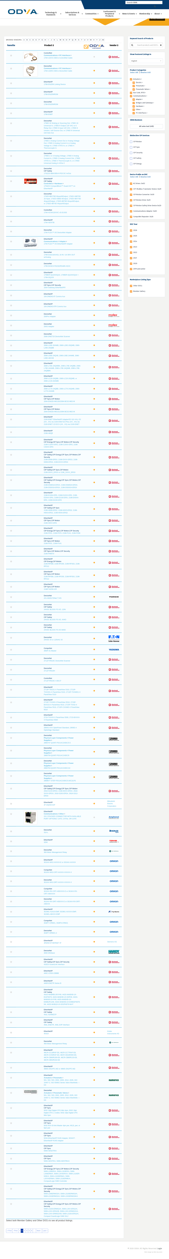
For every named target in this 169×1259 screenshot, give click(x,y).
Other (61, 814)
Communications (51, 55)
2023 (135, 247)
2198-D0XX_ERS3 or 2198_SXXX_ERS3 (59, 472)
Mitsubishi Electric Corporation (111, 803)
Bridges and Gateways (145, 103)
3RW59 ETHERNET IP (52, 943)
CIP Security (137, 153)
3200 (46, 842)
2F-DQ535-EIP (49, 805)
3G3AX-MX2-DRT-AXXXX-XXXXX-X (58, 882)
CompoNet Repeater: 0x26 (143, 217)
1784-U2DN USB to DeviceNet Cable (58, 71)
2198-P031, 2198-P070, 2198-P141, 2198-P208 (62, 533)
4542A (46, 1034)
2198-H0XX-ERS (50, 523)
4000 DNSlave (49, 953)
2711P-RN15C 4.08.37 (52, 681)
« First (9, 1231)
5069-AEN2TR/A (50, 1151)
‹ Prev (15, 1231)
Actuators (48, 1078)
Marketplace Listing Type (140, 280)
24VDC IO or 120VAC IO (53, 640)
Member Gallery (139, 291)
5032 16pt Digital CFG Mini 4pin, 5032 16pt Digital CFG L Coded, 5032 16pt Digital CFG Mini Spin (61, 1112)
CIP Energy (137, 164)
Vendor (114, 45)
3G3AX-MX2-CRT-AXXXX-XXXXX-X (58, 872)
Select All (134, 72)
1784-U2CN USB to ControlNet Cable (58, 58)
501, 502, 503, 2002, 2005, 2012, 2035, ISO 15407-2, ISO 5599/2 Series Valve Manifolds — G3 (62, 1082)
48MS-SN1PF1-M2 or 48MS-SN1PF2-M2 (59, 1069)
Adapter (62, 241)
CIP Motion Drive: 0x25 (142, 200)
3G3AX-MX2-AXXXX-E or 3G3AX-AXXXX (60, 862)
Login (159, 1248)
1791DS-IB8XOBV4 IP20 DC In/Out (57, 173)
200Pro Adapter (50, 316)
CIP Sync (136, 147)
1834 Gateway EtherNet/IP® (54, 287)
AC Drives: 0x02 (139, 183)
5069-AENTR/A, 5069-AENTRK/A (57, 1161)
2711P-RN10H (49, 671)
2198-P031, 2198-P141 (53, 543)
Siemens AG (112, 942)
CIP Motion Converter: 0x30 (143, 194)
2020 (135, 263)
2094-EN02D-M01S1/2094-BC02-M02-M (59, 412)
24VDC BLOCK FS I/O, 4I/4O (55, 620)
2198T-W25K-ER (50, 589)
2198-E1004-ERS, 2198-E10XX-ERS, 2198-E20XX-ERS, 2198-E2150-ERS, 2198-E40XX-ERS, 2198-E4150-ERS (61, 497)
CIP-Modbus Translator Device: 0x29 (147, 189)
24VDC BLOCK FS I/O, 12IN (55, 609)
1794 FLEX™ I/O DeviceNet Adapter (58, 232)
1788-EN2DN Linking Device (55, 84)
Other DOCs (137, 286)
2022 (135, 252)
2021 (135, 258)
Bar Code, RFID (139, 93)
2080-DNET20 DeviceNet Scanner (57, 336)
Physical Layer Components (55, 738)
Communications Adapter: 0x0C (145, 211)
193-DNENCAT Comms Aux (54, 296)
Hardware (58, 184)
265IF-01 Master (50, 651)
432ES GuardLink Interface (54, 964)
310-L (46, 832)
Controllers (48, 184)
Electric (139, 82)
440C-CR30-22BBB (51, 973)
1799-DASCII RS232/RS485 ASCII (57, 266)
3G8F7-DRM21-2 (50, 933)
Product (49, 45)
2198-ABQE (48, 433)
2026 (135, 230)
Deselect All (145, 72)
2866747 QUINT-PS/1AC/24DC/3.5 (57, 743)
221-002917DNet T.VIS (52, 598)
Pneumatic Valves (60, 1093)
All (103, 40)
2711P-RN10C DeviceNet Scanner (57, 661)
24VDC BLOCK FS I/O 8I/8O (55, 630)
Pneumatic (57, 1078)
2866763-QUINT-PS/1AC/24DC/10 (57, 768)
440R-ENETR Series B (52, 983)
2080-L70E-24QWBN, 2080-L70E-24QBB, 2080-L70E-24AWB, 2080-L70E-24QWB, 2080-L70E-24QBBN (62, 368)
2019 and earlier (139, 269)
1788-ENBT (48, 114)
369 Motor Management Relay (55, 852)
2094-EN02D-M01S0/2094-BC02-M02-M (59, 401)
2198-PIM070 (49, 554)
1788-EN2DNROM (51, 94)
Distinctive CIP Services (139, 135)
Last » (45, 1231)
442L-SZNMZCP (50, 1015)
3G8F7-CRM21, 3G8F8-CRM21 (56, 923)
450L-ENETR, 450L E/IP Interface (57, 1025)
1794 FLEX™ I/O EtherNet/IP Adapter (58, 244)
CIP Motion (137, 142)
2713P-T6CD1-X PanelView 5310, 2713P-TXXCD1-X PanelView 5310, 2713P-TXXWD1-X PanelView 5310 (62, 692)
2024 (135, 241)
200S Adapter (49, 326)
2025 (135, 236)
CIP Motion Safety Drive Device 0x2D (147, 205)
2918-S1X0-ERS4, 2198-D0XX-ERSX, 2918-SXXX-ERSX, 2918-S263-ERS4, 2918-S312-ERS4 (61, 793)
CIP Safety (137, 158)
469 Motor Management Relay (55, 1044)
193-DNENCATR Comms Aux (55, 306)
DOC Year (133, 224)
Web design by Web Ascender (153, 1252)
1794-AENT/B (49, 222)
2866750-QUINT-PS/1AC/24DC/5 (56, 755)
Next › (39, 1231)
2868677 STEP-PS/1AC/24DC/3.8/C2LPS (60, 781)
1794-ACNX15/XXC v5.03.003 (55, 212)
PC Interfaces (64, 55)
